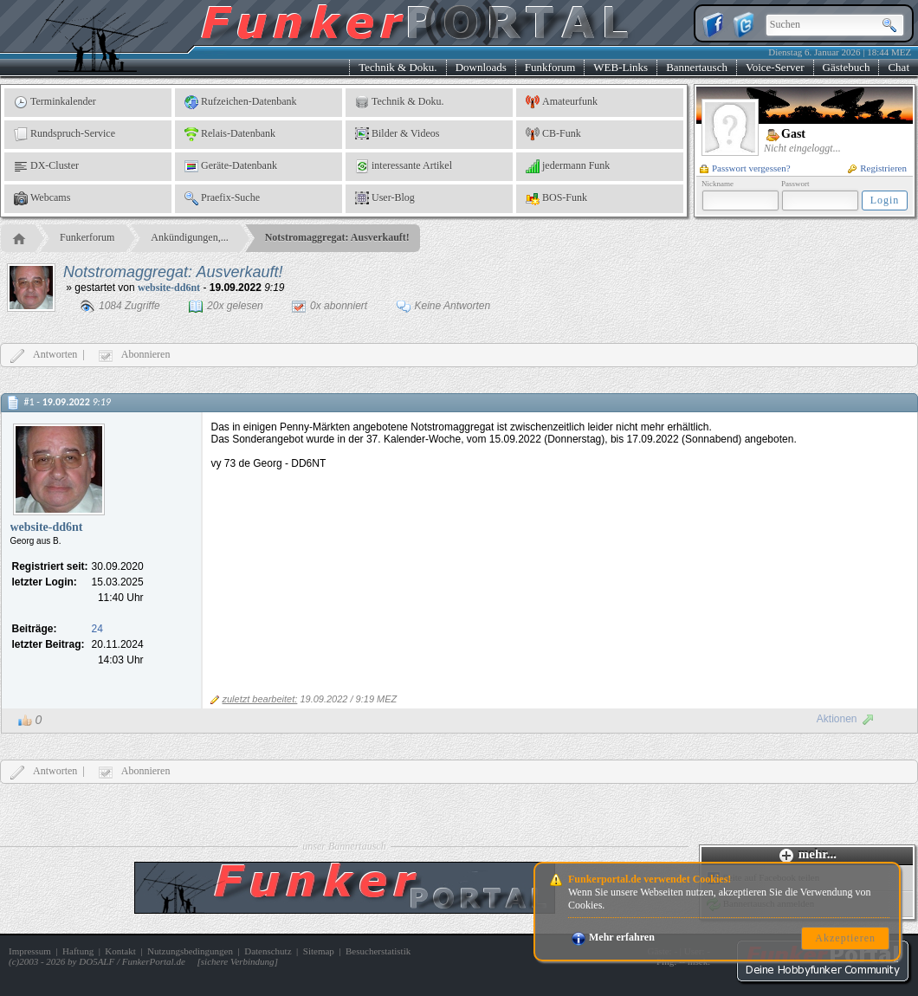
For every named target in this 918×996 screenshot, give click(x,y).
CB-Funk (553, 134)
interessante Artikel (403, 166)
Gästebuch (846, 67)
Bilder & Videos (397, 134)
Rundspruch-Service (64, 134)
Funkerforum (87, 237)
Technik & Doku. (397, 67)
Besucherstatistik (378, 951)
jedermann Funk (568, 166)
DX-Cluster (46, 166)
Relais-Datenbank (229, 134)
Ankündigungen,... (189, 237)
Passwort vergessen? (745, 168)
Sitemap (318, 951)
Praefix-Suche (222, 198)
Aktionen (846, 719)
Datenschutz (267, 951)
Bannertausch (696, 67)
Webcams (42, 198)
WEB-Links (620, 67)
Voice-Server (775, 67)
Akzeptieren (845, 938)
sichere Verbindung (238, 961)
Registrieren (877, 168)
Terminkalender (55, 102)
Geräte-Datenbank (230, 166)
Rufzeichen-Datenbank (240, 102)
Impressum (30, 951)
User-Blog (385, 198)
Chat (898, 67)
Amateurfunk (562, 102)
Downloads (481, 67)
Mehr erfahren (613, 937)
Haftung (78, 951)
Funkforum (550, 67)
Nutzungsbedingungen (190, 951)
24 (97, 629)
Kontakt (120, 951)
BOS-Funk (556, 198)
